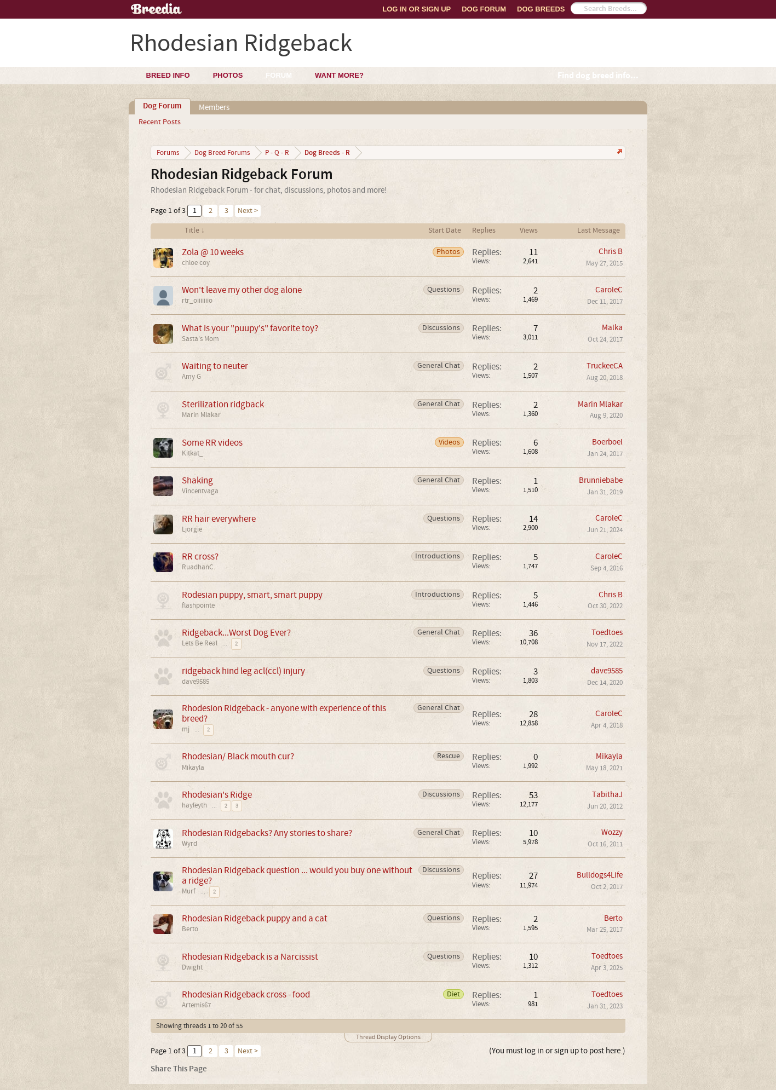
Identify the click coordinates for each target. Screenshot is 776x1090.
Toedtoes (607, 632)
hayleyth (194, 805)
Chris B (611, 251)
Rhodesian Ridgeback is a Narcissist (250, 956)
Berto (190, 929)
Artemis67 (196, 1005)
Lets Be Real (199, 643)
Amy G (191, 376)
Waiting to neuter (215, 366)
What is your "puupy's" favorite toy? (250, 328)
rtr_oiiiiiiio (197, 300)
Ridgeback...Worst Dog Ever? (236, 632)
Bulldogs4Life (600, 875)
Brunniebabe (601, 480)
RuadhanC (197, 567)
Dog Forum (484, 9)
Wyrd (189, 843)
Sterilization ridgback (223, 404)
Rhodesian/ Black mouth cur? (238, 756)
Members (214, 107)
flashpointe (198, 605)
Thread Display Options (388, 1037)
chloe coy (196, 262)
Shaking (197, 480)
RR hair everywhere (219, 518)
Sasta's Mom (200, 339)
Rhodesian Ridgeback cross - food (246, 994)
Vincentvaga (200, 491)
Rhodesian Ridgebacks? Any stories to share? (267, 833)
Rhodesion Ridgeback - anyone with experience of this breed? (284, 713)
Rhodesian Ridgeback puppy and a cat (254, 918)
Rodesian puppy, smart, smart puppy (252, 595)
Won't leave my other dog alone (242, 290)
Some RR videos (212, 442)
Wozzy (612, 832)
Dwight (192, 967)
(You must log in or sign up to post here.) (557, 1051)
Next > (248, 211)
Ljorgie (192, 529)
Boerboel (607, 442)
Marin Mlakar (201, 415)
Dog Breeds (541, 9)
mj (185, 729)
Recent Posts (160, 122)
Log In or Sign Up (416, 9)
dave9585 (195, 681)
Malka (612, 327)
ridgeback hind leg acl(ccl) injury (243, 671)
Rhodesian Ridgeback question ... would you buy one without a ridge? (297, 875)
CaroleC (609, 290)
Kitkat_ (192, 453)
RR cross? (200, 556)
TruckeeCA (605, 366)
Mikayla (193, 767)
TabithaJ (607, 794)
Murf (189, 891)
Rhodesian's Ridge (217, 794)
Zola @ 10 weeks (213, 252)
